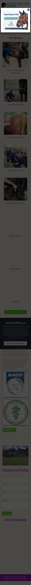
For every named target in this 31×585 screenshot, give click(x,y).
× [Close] (28, 10)
